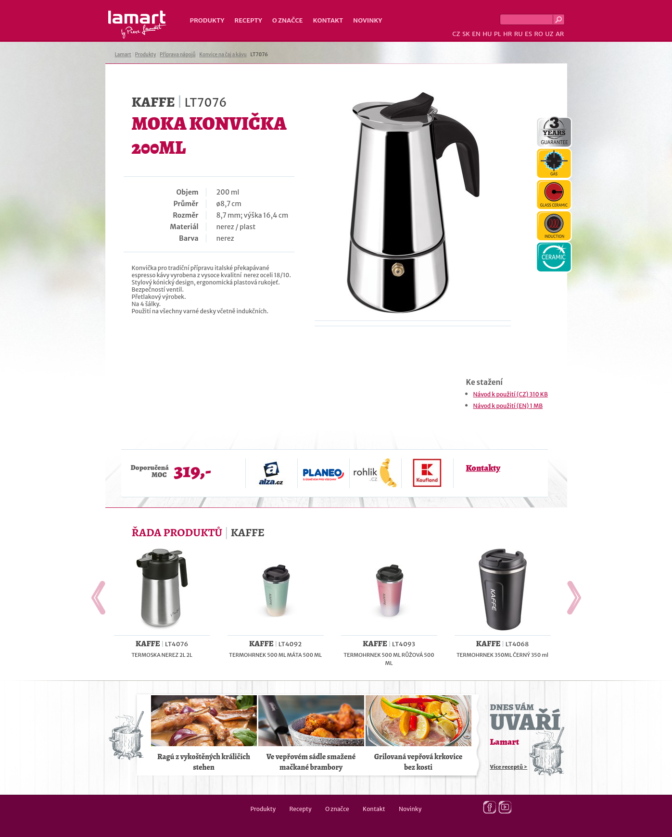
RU (518, 34)
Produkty (207, 20)
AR (560, 34)
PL (497, 34)
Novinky (367, 20)
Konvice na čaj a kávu (222, 54)
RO (538, 34)
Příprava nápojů (177, 54)
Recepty (248, 20)
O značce (287, 20)
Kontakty (483, 468)
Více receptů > (509, 766)
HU (487, 34)
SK (466, 34)
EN (476, 34)
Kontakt (328, 20)
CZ (456, 34)
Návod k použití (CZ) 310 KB (510, 394)
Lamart (137, 24)
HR (507, 34)
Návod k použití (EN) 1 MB (508, 405)
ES (528, 34)
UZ (549, 34)
